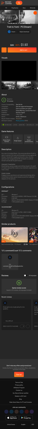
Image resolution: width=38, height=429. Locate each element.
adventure (22, 124)
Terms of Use (19, 382)
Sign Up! (19, 374)
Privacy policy (19, 385)
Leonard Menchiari (30, 110)
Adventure (23, 116)
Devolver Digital (20, 112)
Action (18, 116)
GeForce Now (8, 124)
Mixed (17, 118)
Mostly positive (20, 120)
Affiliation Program (19, 387)
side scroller (30, 124)
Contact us (19, 390)
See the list (19, 104)
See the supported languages (24, 106)
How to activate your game (23, 108)
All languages (30, 275)
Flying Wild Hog (20, 110)
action (15, 124)
